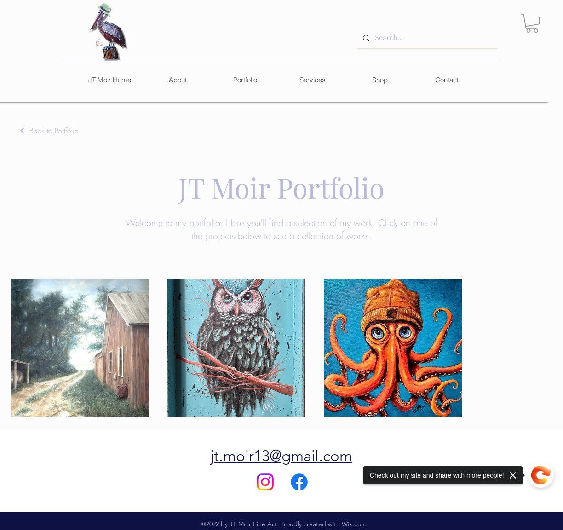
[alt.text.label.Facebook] (299, 482)
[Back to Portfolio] (48, 130)
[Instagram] (265, 482)
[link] (532, 23)
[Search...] (426, 38)
